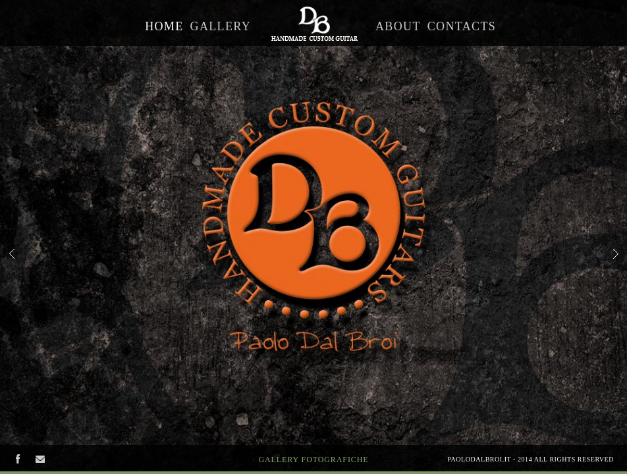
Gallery (220, 26)
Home (164, 26)
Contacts (461, 26)
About (398, 26)
